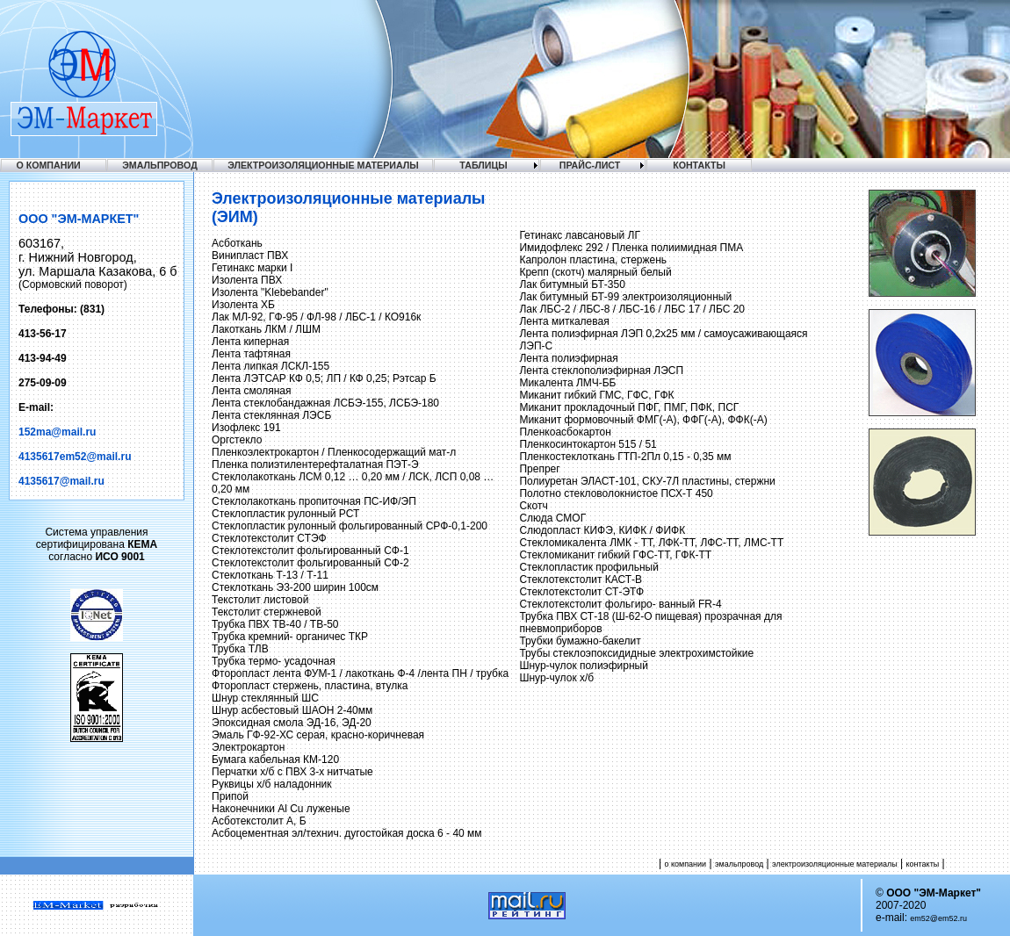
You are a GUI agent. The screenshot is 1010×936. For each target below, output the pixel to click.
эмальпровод (739, 864)
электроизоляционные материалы (835, 864)
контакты (923, 864)
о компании (685, 864)
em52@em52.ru (938, 918)
